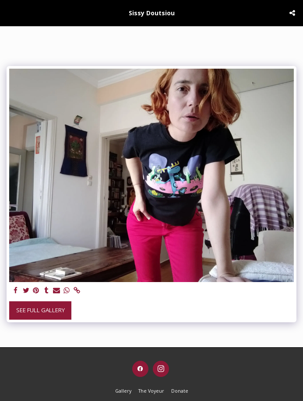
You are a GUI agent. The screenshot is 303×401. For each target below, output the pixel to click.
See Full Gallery (40, 310)
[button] (9, 12)
